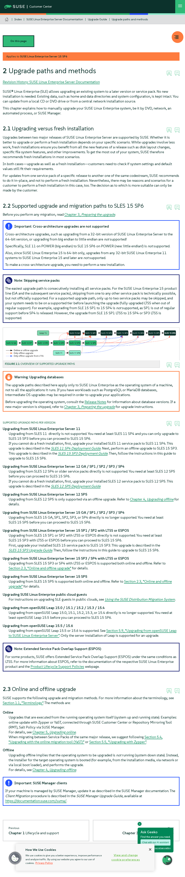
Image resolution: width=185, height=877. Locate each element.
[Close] (150, 849)
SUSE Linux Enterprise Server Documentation (54, 19)
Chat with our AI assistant (155, 842)
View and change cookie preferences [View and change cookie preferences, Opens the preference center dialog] (125, 857)
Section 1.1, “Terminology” (23, 703)
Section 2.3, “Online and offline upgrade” (40, 568)
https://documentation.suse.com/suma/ (36, 801)
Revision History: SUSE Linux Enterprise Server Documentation (51, 82)
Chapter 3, (89, 214)
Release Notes (95, 402)
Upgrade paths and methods (130, 19)
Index (18, 19)
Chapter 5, (54, 732)
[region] (85, 857)
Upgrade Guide (97, 19)
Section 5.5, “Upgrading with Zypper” (117, 742)
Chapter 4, (152, 499)
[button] (15, 858)
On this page (18, 41)
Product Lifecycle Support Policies (57, 666)
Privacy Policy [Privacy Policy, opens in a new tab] (44, 863)
